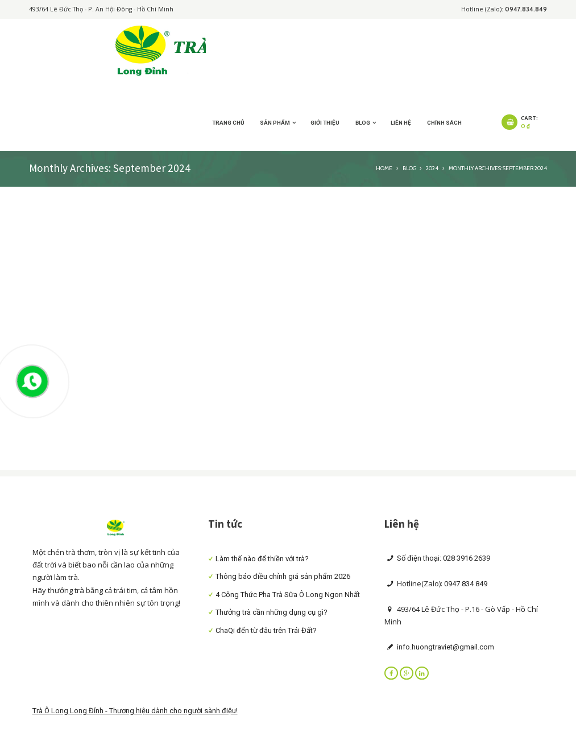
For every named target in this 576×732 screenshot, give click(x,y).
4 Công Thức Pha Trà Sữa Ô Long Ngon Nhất (288, 594)
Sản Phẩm (275, 123)
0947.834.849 (526, 9)
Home (384, 168)
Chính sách (444, 123)
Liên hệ (401, 123)
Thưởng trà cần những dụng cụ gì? (272, 612)
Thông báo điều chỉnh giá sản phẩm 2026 (283, 576)
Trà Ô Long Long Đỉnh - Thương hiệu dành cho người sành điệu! (135, 710)
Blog (362, 123)
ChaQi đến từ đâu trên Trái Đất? (266, 630)
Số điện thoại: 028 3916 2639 (442, 558)
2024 (432, 168)
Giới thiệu (324, 123)
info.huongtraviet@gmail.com (444, 647)
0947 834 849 (465, 583)
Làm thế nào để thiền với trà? (262, 558)
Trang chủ (228, 123)
